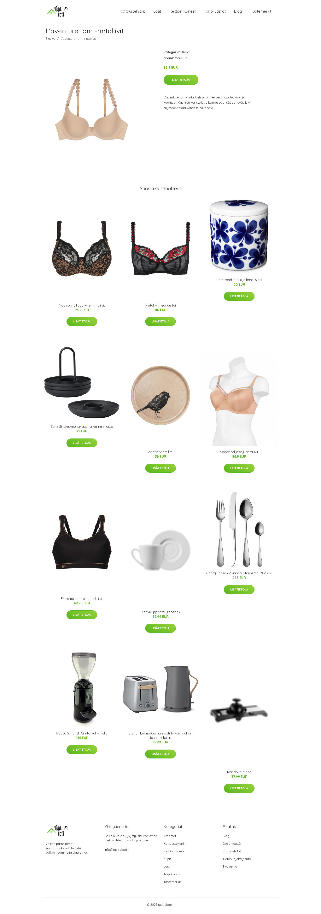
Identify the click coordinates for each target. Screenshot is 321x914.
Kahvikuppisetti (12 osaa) (160, 614)
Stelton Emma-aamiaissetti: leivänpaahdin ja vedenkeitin (161, 737)
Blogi (238, 12)
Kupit (185, 54)
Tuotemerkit (261, 12)
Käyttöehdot (232, 853)
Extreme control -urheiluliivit (82, 601)
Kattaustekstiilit (132, 12)
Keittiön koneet (182, 12)
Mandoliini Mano (239, 774)
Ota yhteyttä (232, 846)
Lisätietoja (181, 82)
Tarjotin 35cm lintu (160, 454)
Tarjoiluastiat (215, 12)
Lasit (157, 12)
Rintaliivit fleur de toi (160, 307)
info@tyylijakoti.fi (117, 852)
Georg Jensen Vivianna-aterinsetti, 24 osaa (239, 575)
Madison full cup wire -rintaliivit (82, 307)
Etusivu (51, 41)
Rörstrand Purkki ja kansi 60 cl (239, 282)
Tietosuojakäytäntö (237, 861)
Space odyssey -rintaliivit (239, 454)
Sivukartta (230, 869)
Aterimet (170, 838)
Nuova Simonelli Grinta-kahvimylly (81, 735)
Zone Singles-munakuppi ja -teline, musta (82, 429)
